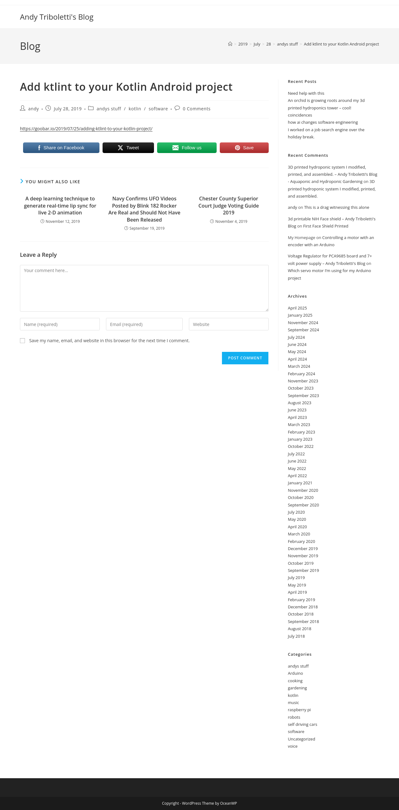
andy (33, 109)
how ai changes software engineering (323, 122)
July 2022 (296, 454)
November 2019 (303, 555)
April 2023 (297, 417)
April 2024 (297, 359)
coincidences (300, 115)
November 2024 (303, 322)
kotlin (135, 109)
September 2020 (303, 505)
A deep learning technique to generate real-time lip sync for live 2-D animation (60, 205)
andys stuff (109, 109)
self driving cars (302, 724)
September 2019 (303, 570)
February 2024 (301, 373)
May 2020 (297, 519)
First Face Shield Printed (326, 226)
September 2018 (303, 621)
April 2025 (297, 308)
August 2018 (299, 628)
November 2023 (303, 381)
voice (292, 746)
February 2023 (301, 432)
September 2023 (303, 395)
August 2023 (299, 402)
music (293, 702)
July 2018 (296, 636)
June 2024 (297, 344)
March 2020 (299, 534)
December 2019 (303, 548)
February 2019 (301, 599)
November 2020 (303, 490)
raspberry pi (299, 709)
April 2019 (297, 592)
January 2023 (300, 439)
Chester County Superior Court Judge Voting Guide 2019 (229, 205)
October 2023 (300, 388)
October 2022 (300, 446)
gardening (297, 688)
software (158, 109)
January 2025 (300, 315)
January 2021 (300, 483)
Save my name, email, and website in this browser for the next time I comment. (109, 340)
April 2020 (297, 527)
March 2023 (299, 424)
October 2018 (300, 614)
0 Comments (197, 109)
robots (294, 717)
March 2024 (299, 366)
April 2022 (297, 475)
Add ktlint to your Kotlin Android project (341, 44)
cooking (295, 680)
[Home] (230, 44)
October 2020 (300, 497)
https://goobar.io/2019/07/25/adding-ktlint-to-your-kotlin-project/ (86, 129)
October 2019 (300, 563)
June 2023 (297, 410)
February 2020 (301, 541)
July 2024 (296, 337)
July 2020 (296, 512)
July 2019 (296, 577)
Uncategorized (301, 739)
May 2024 (297, 351)
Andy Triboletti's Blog (57, 17)
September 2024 (303, 330)
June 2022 (297, 461)
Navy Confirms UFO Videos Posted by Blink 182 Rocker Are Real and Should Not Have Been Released (144, 209)
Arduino (295, 673)
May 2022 (297, 468)
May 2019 (297, 585)
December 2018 (303, 607)
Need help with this (306, 93)
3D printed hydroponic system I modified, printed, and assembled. (332, 189)
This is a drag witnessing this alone (336, 207)
